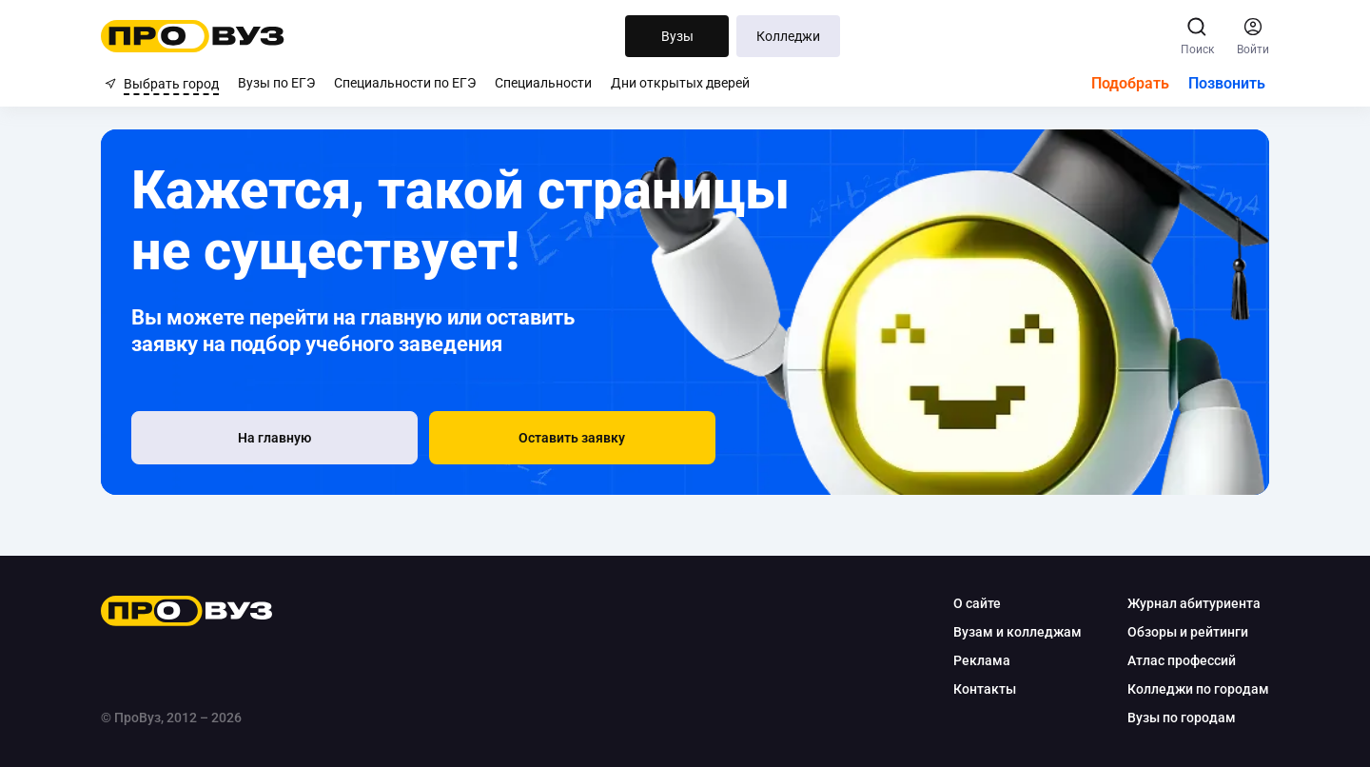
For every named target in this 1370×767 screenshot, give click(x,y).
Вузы (677, 36)
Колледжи (788, 36)
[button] (466, 437)
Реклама (978, 660)
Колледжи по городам (1194, 689)
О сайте (973, 603)
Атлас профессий (1178, 660)
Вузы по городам (1178, 717)
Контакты (980, 689)
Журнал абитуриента (1190, 603)
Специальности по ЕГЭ (405, 82)
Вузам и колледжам (1013, 631)
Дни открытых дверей (680, 82)
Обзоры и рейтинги (1184, 631)
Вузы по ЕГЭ (276, 82)
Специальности (543, 82)
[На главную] (241, 437)
